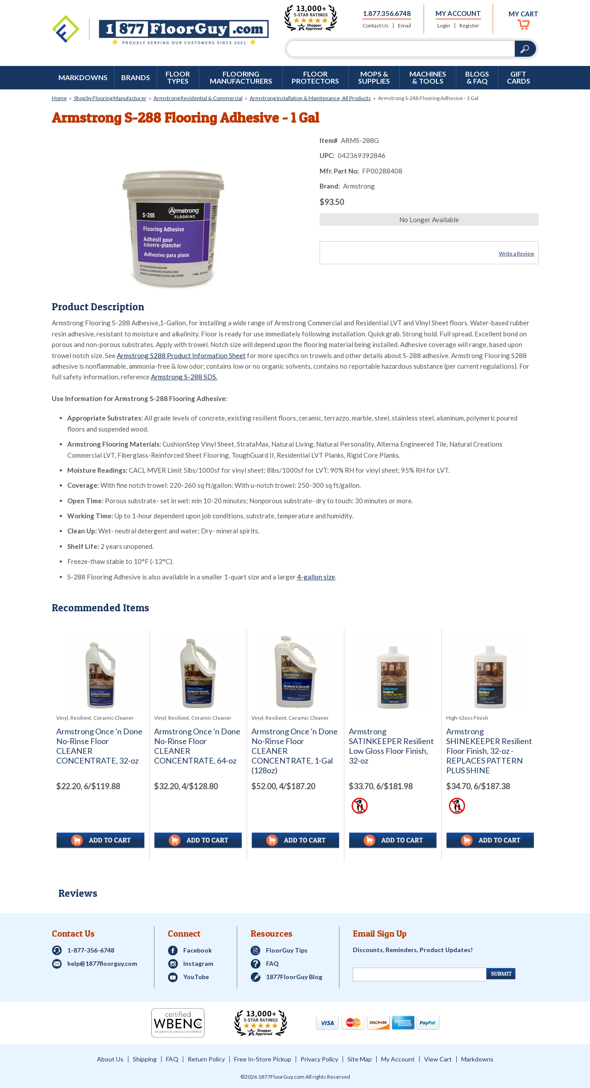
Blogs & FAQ (477, 77)
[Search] (401, 49)
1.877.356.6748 (387, 13)
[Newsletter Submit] (501, 974)
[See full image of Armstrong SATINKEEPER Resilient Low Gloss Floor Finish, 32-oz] (393, 671)
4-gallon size (316, 577)
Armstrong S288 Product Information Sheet (181, 355)
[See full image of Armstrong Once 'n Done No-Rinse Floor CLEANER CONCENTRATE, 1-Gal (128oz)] (295, 671)
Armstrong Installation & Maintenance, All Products (310, 98)
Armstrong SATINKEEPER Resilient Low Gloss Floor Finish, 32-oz (391, 746)
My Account (458, 13)
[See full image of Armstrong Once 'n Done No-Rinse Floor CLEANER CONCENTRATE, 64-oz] (198, 671)
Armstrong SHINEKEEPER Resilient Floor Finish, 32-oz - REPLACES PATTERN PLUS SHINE (489, 751)
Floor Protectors (315, 77)
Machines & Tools (427, 77)
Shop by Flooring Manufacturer (110, 98)
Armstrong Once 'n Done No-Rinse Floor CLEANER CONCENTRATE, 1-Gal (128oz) (294, 751)
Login (443, 25)
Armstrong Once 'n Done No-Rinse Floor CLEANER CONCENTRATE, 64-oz (197, 746)
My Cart (524, 14)
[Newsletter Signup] (419, 974)
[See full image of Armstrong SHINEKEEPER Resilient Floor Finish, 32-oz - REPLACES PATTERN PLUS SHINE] (490, 671)
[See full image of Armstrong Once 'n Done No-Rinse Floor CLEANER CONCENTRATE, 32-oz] (100, 671)
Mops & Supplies (374, 77)
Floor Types (178, 77)
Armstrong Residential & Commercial (198, 98)
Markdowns (83, 77)
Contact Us (375, 25)
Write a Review (516, 253)
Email (404, 25)
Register (469, 25)
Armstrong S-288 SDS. (184, 377)
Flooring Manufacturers (241, 77)
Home (59, 98)
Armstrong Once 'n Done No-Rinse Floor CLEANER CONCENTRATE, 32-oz (99, 746)
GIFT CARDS (518, 77)
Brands (135, 77)
